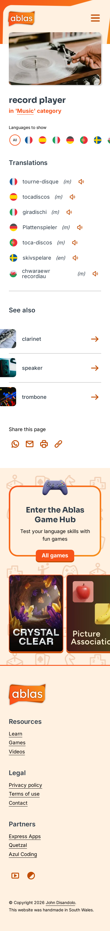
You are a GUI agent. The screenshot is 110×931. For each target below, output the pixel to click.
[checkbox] (29, 140)
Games (17, 743)
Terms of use (24, 794)
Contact (18, 803)
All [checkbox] (15, 140)
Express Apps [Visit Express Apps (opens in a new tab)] (25, 836)
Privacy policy (25, 785)
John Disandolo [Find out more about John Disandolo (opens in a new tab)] (60, 902)
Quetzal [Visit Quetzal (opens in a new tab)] (18, 845)
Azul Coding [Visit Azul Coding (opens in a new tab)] (23, 854)
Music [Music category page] (25, 111)
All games (55, 555)
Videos (17, 752)
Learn (15, 734)
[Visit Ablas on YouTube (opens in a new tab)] (15, 875)
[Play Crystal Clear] (36, 613)
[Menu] (95, 18)
